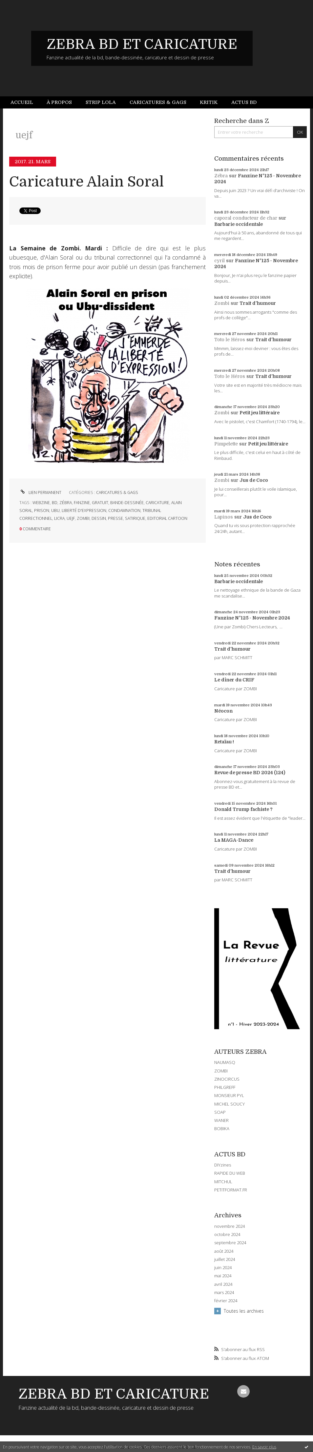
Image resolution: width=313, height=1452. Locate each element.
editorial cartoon (167, 518)
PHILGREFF (224, 1087)
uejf (71, 518)
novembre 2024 (229, 1226)
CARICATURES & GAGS (117, 492)
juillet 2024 (224, 1259)
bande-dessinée (127, 502)
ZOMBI (221, 1071)
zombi (83, 518)
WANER (221, 1120)
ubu (55, 510)
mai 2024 (222, 1276)
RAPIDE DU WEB (229, 1173)
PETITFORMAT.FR (230, 1190)
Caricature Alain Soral (86, 181)
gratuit (100, 502)
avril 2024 (223, 1284)
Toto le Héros (229, 339)
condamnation (124, 510)
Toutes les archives (244, 1311)
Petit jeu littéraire (260, 412)
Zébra (221, 175)
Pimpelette (226, 443)
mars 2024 (224, 1292)
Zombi (221, 303)
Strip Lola (101, 102)
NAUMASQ (224, 1062)
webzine (41, 502)
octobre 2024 (227, 1234)
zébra (65, 502)
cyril (219, 260)
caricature (157, 502)
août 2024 (223, 1251)
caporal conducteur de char (245, 218)
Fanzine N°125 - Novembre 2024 (252, 617)
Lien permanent (40, 492)
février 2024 (225, 1301)
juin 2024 (223, 1267)
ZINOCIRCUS (227, 1079)
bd (54, 502)
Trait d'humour (258, 303)
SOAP (220, 1112)
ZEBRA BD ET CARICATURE (142, 44)
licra (59, 518)
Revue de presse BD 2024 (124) (249, 772)
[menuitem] (25, 102)
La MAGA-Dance (233, 840)
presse (115, 518)
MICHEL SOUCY (229, 1104)
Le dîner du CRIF (234, 679)
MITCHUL (223, 1182)
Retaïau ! (224, 741)
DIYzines (222, 1165)
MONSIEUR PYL (229, 1095)
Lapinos (223, 517)
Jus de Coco (254, 480)
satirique (135, 518)
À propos (59, 102)
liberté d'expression (84, 510)
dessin (99, 518)
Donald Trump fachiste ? (243, 809)
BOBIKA (221, 1128)
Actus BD (244, 102)
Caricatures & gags (158, 102)
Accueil (21, 102)
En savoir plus (264, 1447)
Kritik (209, 102)
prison (41, 510)
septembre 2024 (230, 1243)
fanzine (82, 502)
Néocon (223, 711)
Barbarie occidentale (238, 224)
